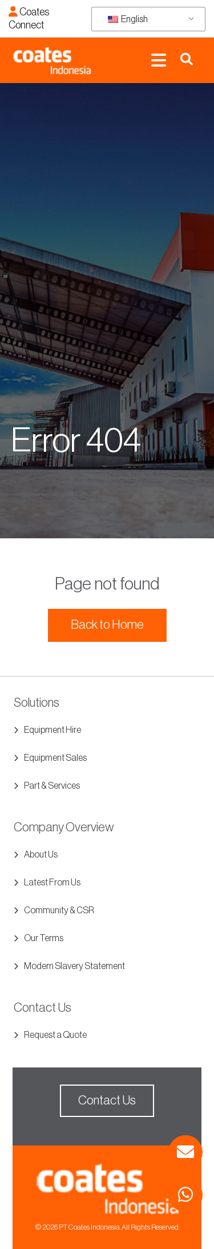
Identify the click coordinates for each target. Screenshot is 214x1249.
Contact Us (107, 1100)
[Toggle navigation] (159, 61)
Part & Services (52, 785)
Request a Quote (55, 1035)
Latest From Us (52, 882)
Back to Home (107, 625)
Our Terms (43, 938)
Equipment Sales (55, 757)
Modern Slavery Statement (74, 966)
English (128, 19)
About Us (41, 854)
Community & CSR (59, 910)
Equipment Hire (52, 730)
